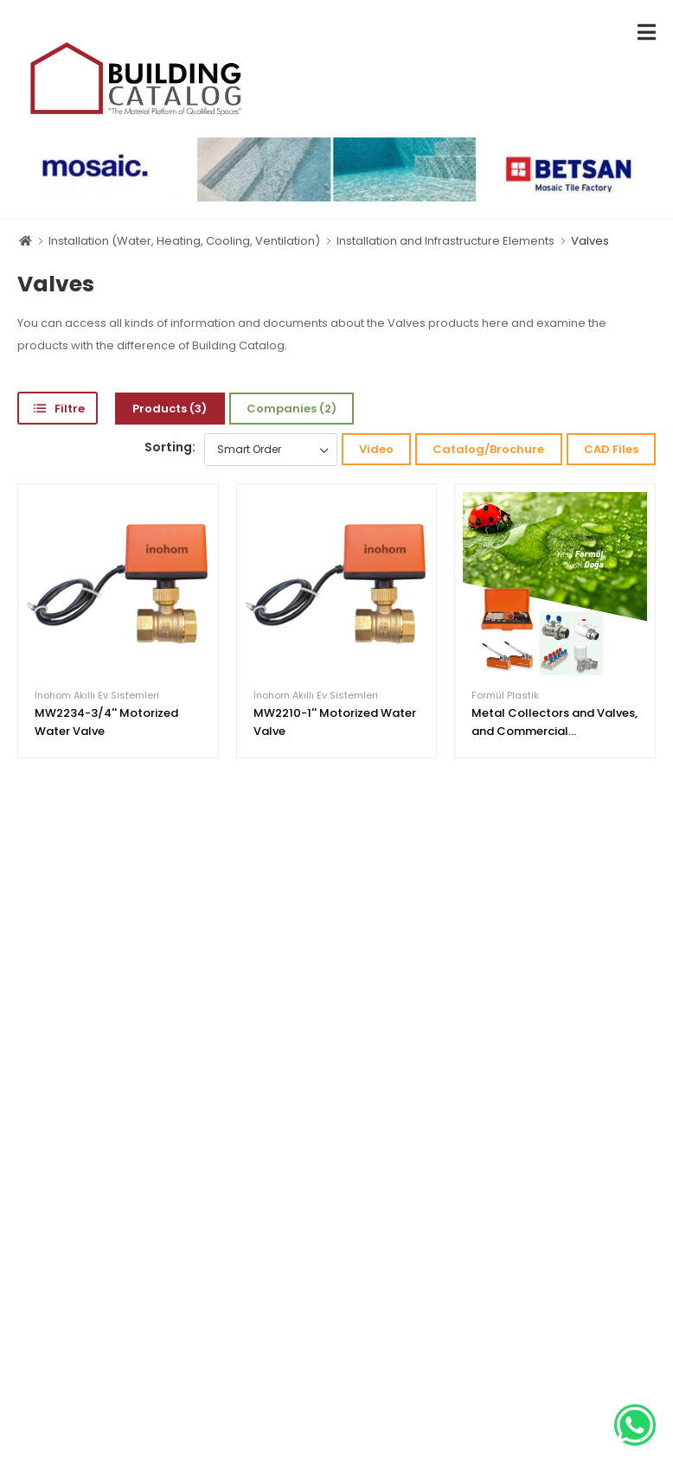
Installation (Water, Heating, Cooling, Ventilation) (184, 241)
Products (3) (169, 408)
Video (376, 449)
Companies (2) (291, 408)
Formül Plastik (505, 695)
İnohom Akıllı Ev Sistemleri (97, 695)
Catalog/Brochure (488, 449)
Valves (590, 241)
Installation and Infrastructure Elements (445, 241)
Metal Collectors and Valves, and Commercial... (554, 722)
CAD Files (611, 449)
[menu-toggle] (647, 32)
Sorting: (169, 447)
